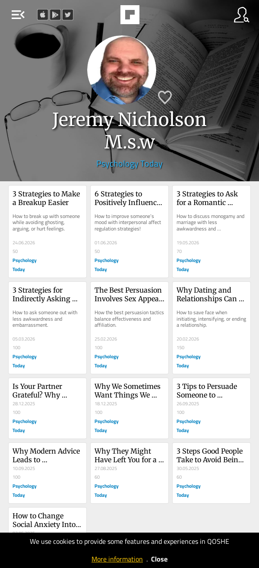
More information (117, 558)
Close (159, 558)
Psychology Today (129, 163)
